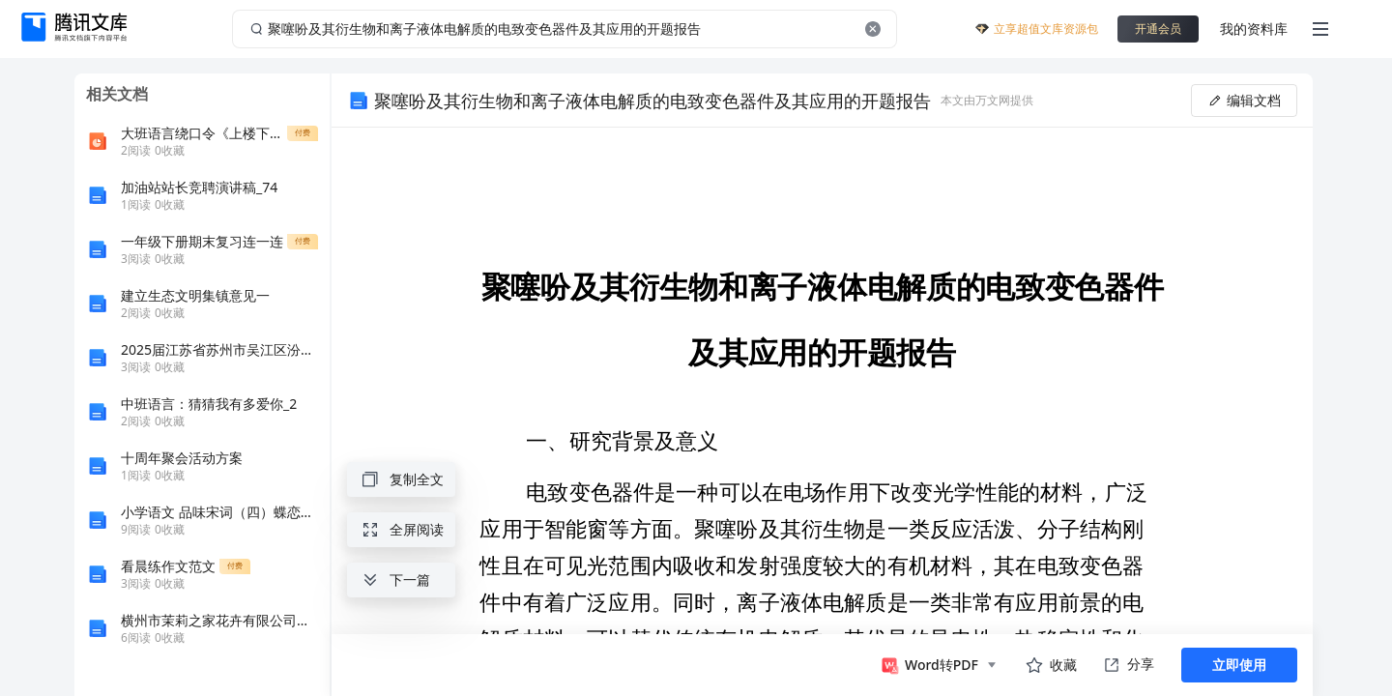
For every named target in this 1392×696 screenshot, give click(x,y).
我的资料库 (1254, 28)
